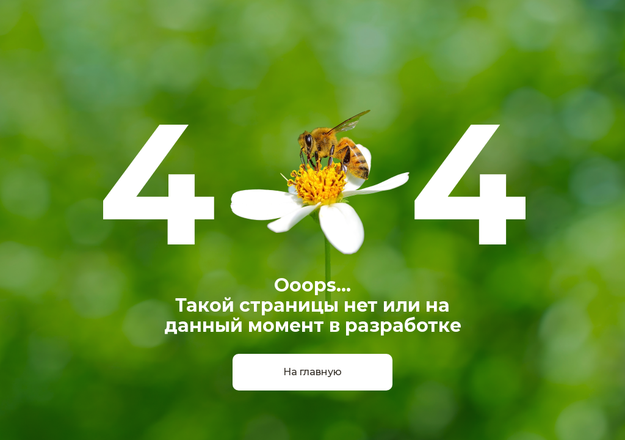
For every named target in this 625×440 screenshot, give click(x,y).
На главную (312, 372)
